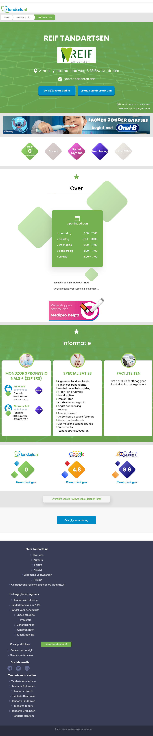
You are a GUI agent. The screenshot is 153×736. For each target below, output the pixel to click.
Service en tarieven (21, 655)
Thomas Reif (21, 406)
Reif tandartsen (45, 17)
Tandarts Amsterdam (23, 681)
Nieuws (38, 569)
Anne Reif (19, 386)
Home (6, 17)
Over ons (38, 555)
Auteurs (38, 560)
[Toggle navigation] (148, 9)
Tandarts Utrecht (23, 691)
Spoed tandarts (26, 615)
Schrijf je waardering (61, 90)
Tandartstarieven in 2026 (25, 605)
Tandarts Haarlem (23, 716)
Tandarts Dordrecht (24, 17)
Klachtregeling (25, 634)
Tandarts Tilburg (23, 706)
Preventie (25, 620)
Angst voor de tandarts (25, 610)
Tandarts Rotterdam (23, 686)
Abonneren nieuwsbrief (56, 644)
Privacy (38, 579)
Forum (38, 564)
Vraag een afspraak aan (91, 90)
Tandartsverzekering (26, 600)
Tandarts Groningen (23, 711)
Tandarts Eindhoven (23, 701)
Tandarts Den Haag (23, 696)
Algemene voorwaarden (38, 574)
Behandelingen (26, 625)
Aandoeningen (25, 629)
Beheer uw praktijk (22, 650)
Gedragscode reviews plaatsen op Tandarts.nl (38, 584)
